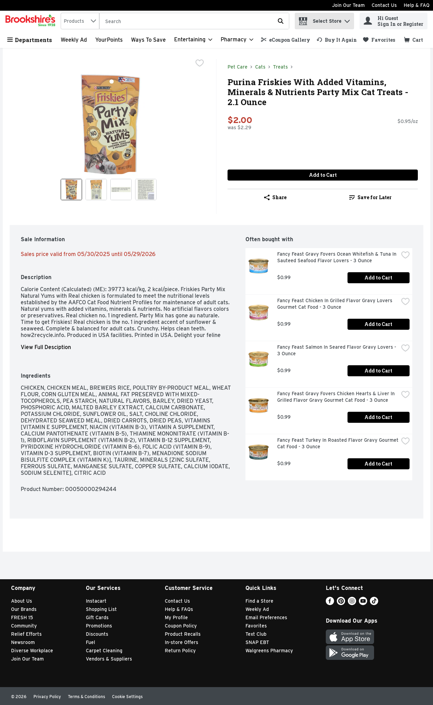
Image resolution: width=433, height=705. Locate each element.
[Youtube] (363, 603)
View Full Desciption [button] (46, 347)
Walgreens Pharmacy (269, 650)
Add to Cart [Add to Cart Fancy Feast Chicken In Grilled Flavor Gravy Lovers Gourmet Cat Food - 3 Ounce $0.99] (378, 324)
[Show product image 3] (121, 189)
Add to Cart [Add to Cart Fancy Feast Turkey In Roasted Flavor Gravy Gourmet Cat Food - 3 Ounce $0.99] (378, 463)
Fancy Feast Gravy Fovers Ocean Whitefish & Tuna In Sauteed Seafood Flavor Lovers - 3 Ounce (337, 257)
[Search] (194, 21)
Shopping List (101, 609)
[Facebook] (330, 603)
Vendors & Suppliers (109, 659)
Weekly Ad (74, 40)
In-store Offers (181, 642)
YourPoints (109, 40)
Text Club (255, 634)
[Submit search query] (280, 21)
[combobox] (80, 21)
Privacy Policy (47, 696)
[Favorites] (379, 39)
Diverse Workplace (32, 650)
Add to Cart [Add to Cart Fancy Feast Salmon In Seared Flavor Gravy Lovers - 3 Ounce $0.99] (378, 370)
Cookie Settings (127, 696)
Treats (280, 67)
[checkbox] (199, 64)
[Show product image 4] (146, 189)
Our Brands (24, 609)
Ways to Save (148, 40)
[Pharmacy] (237, 39)
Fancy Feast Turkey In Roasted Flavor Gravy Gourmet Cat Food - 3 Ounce (338, 443)
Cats (260, 67)
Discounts (97, 634)
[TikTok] (374, 603)
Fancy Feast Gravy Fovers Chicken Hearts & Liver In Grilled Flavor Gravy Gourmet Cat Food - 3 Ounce (336, 397)
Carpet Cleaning (104, 650)
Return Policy (180, 650)
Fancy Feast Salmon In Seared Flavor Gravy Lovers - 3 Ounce (337, 350)
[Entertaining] (193, 39)
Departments (29, 39)
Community (24, 626)
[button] (347, 19)
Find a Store (259, 601)
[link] (285, 39)
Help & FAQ (417, 5)
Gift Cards (97, 617)
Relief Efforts (26, 634)
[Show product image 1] (71, 189)
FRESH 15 (22, 617)
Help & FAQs (179, 609)
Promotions (99, 626)
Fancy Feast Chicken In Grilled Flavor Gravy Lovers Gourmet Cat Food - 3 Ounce (335, 304)
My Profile (176, 617)
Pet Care (238, 67)
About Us (21, 601)
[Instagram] (352, 603)
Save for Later (370, 197)
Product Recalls (183, 634)
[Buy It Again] (336, 39)
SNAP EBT (257, 642)
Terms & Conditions (86, 696)
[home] (32, 21)
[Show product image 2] (96, 189)
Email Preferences (266, 617)
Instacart (96, 601)
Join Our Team (348, 5)
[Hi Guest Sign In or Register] (393, 21)
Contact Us (384, 5)
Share (275, 197)
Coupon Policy (181, 626)
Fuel (90, 642)
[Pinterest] (341, 603)
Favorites (256, 626)
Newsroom (23, 642)
